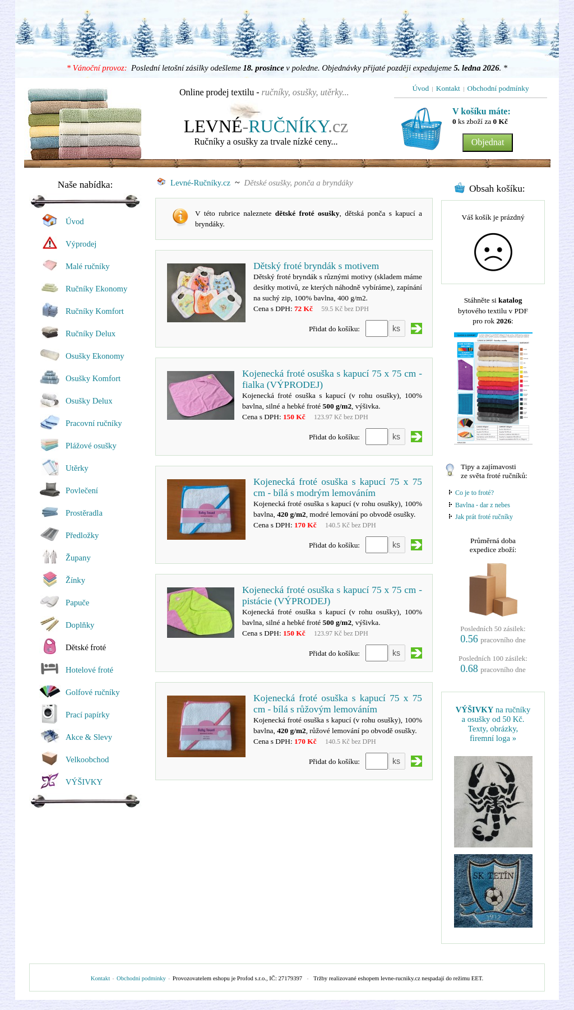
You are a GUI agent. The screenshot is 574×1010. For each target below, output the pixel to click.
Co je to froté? (474, 493)
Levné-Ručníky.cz (193, 182)
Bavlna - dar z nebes (482, 505)
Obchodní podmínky (141, 978)
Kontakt (100, 978)
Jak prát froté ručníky (484, 517)
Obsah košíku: (497, 188)
